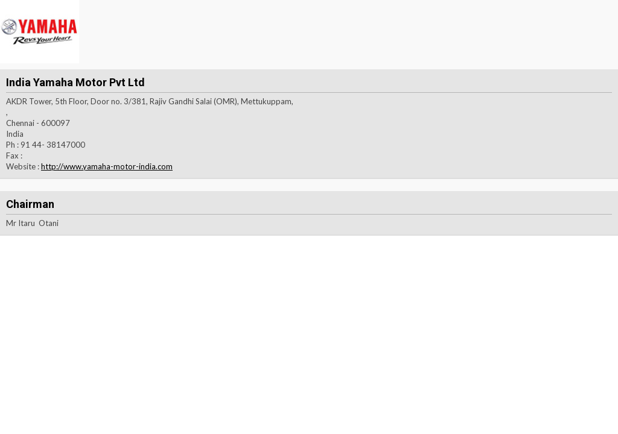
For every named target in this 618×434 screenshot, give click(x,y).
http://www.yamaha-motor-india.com (107, 166)
